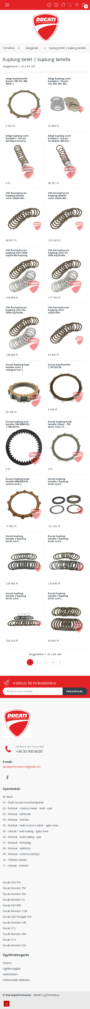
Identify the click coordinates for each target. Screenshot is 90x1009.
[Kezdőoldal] (63, 5)
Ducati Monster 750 (14, 888)
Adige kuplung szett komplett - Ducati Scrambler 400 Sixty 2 (59, 138)
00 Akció (8, 796)
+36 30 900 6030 (29, 751)
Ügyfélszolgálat (11, 968)
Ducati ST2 (9, 928)
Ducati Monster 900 (14, 894)
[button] (70, 4)
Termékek (8, 48)
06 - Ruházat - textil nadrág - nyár (22, 837)
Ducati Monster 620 (14, 945)
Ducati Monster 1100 (15, 911)
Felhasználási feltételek (16, 980)
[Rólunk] (49, 5)
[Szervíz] (56, 5)
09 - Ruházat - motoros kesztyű (21, 854)
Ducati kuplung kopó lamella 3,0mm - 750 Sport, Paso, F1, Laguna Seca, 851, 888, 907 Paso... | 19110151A (60, 424)
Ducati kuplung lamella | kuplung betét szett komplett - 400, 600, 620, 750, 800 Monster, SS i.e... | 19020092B (59, 596)
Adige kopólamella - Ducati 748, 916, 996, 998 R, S (17, 81)
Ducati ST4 (9, 939)
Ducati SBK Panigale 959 (17, 916)
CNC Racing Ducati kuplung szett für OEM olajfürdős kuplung (58, 253)
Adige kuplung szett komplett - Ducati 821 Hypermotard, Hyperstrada (17, 138)
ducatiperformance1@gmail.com (22, 766)
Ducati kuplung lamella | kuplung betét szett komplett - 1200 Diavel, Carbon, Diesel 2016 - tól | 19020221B (16, 596)
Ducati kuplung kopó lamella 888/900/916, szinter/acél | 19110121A (17, 481)
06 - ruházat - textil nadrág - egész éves (25, 831)
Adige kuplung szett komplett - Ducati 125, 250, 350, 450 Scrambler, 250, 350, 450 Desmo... (59, 81)
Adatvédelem (10, 974)
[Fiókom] (77, 4)
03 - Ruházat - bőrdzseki (17, 814)
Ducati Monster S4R (14, 922)
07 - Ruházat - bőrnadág (17, 842)
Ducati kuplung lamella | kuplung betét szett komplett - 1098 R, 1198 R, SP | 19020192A (58, 481)
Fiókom (7, 963)
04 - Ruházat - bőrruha (16, 819)
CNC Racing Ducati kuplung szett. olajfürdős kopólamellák (58, 310)
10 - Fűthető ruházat (15, 860)
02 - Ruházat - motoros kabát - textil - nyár (27, 808)
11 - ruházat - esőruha (15, 865)
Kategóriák (31, 48)
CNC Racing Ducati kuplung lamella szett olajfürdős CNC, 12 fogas (16, 196)
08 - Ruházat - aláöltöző (17, 848)
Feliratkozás (74, 691)
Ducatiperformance (18, 995)
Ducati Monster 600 (14, 934)
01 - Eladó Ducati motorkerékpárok (23, 802)
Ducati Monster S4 (14, 899)
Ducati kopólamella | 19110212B (59, 366)
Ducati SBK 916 (12, 882)
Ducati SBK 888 (12, 905)
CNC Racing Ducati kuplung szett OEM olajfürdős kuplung (16, 253)
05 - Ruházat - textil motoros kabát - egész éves (31, 825)
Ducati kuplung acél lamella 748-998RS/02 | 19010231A (17, 424)
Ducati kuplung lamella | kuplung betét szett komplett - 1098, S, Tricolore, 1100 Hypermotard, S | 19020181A (16, 539)
